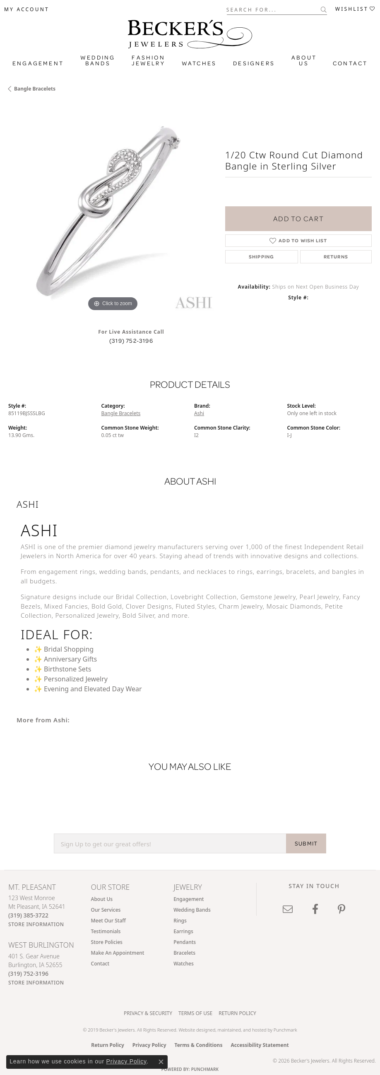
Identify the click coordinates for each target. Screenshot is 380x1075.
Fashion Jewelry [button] (148, 60)
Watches (199, 63)
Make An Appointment (117, 952)
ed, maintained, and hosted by (242, 1030)
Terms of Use (195, 1013)
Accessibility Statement (260, 1045)
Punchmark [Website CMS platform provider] (205, 1069)
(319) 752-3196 (131, 341)
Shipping (261, 256)
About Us (102, 899)
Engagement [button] (38, 63)
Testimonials (106, 931)
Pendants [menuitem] (184, 942)
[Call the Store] (28, 915)
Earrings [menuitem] (183, 931)
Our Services (106, 909)
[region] (112, 209)
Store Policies (107, 942)
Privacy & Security (148, 1013)
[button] (26, 9)
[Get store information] (36, 924)
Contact (350, 63)
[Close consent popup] (161, 1061)
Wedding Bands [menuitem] (192, 909)
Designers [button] (254, 63)
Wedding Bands (97, 60)
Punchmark (285, 1030)
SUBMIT (306, 843)
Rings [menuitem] (180, 920)
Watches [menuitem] (183, 963)
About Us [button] (304, 60)
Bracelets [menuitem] (184, 952)
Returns (336, 256)
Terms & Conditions (199, 1045)
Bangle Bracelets (34, 88)
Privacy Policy (149, 1045)
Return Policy (237, 1013)
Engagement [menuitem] (188, 899)
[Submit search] (324, 9)
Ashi (199, 413)
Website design (194, 1030)
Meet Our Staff (108, 920)
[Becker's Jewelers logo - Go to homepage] (190, 32)
